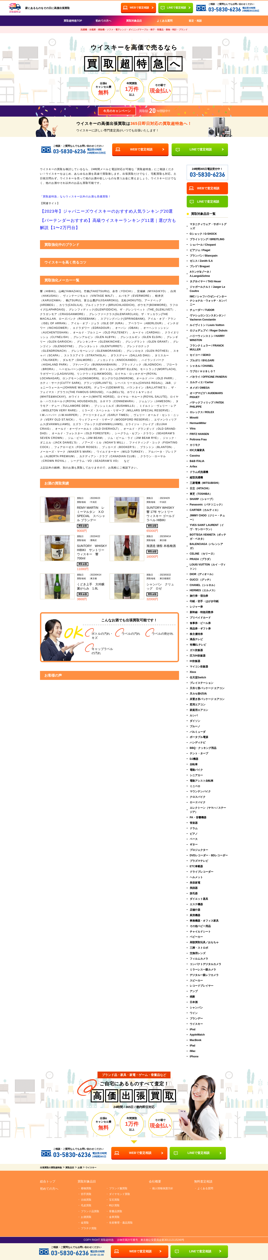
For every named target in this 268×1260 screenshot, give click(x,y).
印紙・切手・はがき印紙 (204, 601)
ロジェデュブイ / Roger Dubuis (209, 330)
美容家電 (195, 882)
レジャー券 (196, 606)
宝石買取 (114, 1199)
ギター (194, 844)
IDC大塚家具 (197, 450)
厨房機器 (195, 915)
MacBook (195, 1040)
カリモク (195, 444)
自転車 (217, 764)
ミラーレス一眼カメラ (203, 969)
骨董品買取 (115, 1211)
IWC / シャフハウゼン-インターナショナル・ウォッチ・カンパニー (208, 300)
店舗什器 (195, 909)
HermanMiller (198, 423)
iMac (193, 1051)
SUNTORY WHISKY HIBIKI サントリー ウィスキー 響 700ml (92, 552)
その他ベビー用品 (200, 926)
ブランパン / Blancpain (204, 255)
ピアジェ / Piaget (200, 250)
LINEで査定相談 (176, 7)
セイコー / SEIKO (200, 355)
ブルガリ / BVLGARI (202, 360)
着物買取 (86, 1188)
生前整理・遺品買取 (121, 1222)
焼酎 (192, 996)
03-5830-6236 (224, 9)
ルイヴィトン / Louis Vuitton (207, 325)
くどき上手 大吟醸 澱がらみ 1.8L (92, 586)
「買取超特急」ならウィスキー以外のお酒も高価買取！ (75, 196)
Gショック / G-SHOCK (203, 233)
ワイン (194, 1013)
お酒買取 (86, 1217)
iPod (192, 1029)
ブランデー (196, 1018)
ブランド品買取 (90, 1211)
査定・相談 (195, 20)
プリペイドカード (200, 617)
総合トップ (47, 1181)
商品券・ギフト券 (200, 628)
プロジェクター (199, 850)
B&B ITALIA (197, 461)
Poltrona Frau (198, 439)
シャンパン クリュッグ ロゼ (160, 586)
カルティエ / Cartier (202, 382)
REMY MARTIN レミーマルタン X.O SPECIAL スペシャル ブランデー (91, 514)
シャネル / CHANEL (201, 366)
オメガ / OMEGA (200, 387)
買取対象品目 (134, 20)
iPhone (194, 1056)
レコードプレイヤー (201, 986)
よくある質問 (164, 20)
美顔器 (194, 888)
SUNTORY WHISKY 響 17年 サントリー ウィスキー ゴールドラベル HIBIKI (160, 514)
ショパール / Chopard (203, 244)
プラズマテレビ (199, 860)
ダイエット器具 (199, 899)
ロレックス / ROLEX (202, 412)
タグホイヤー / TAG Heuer (205, 281)
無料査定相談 (203, 1181)
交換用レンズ (197, 953)
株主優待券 (196, 634)
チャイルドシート (200, 931)
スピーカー (196, 980)
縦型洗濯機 (196, 477)
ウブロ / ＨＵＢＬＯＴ (203, 371)
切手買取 (86, 1194)
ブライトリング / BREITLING (207, 239)
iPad (192, 1045)
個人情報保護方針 (162, 1188)
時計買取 (114, 1205)
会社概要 (155, 1181)
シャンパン (196, 1007)
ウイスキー (196, 1024)
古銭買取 (86, 1199)
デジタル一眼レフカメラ (204, 975)
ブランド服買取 (118, 1188)
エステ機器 (196, 904)
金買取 (85, 1222)
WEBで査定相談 (141, 149)
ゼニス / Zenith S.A (201, 261)
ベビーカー (196, 937)
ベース (194, 839)
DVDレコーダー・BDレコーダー (209, 855)
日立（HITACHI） (224, 488)
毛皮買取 (86, 1205)
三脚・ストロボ (199, 948)
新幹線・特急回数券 (201, 612)
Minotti (194, 417)
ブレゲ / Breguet (200, 266)
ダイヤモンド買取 (119, 1194)
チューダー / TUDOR (202, 310)
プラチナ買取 (89, 1228)
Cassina (195, 455)
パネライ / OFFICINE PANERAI (208, 376)
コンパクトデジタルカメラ (205, 964)
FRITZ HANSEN (199, 434)
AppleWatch (197, 1034)
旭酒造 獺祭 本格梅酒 (161, 546)
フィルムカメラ (199, 958)
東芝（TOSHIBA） (227, 493)
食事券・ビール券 (200, 623)
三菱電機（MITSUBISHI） (205, 482)
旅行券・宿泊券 (199, 596)
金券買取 (114, 1217)
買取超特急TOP (73, 20)
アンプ (194, 991)
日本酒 (194, 1002)
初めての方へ (103, 20)
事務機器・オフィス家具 (204, 920)
